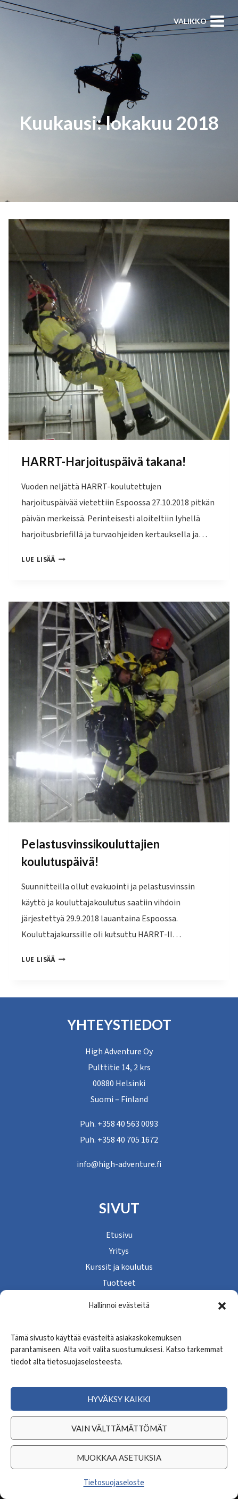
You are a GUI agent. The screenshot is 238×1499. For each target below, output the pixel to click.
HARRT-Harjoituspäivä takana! (103, 461)
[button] (222, 1306)
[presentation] (119, 329)
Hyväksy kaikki (119, 1399)
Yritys (119, 1251)
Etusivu (119, 1235)
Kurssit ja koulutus (119, 1267)
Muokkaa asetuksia (119, 1457)
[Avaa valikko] (199, 21)
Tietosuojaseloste (114, 1482)
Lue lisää (43, 559)
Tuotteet (119, 1283)
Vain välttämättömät (119, 1428)
